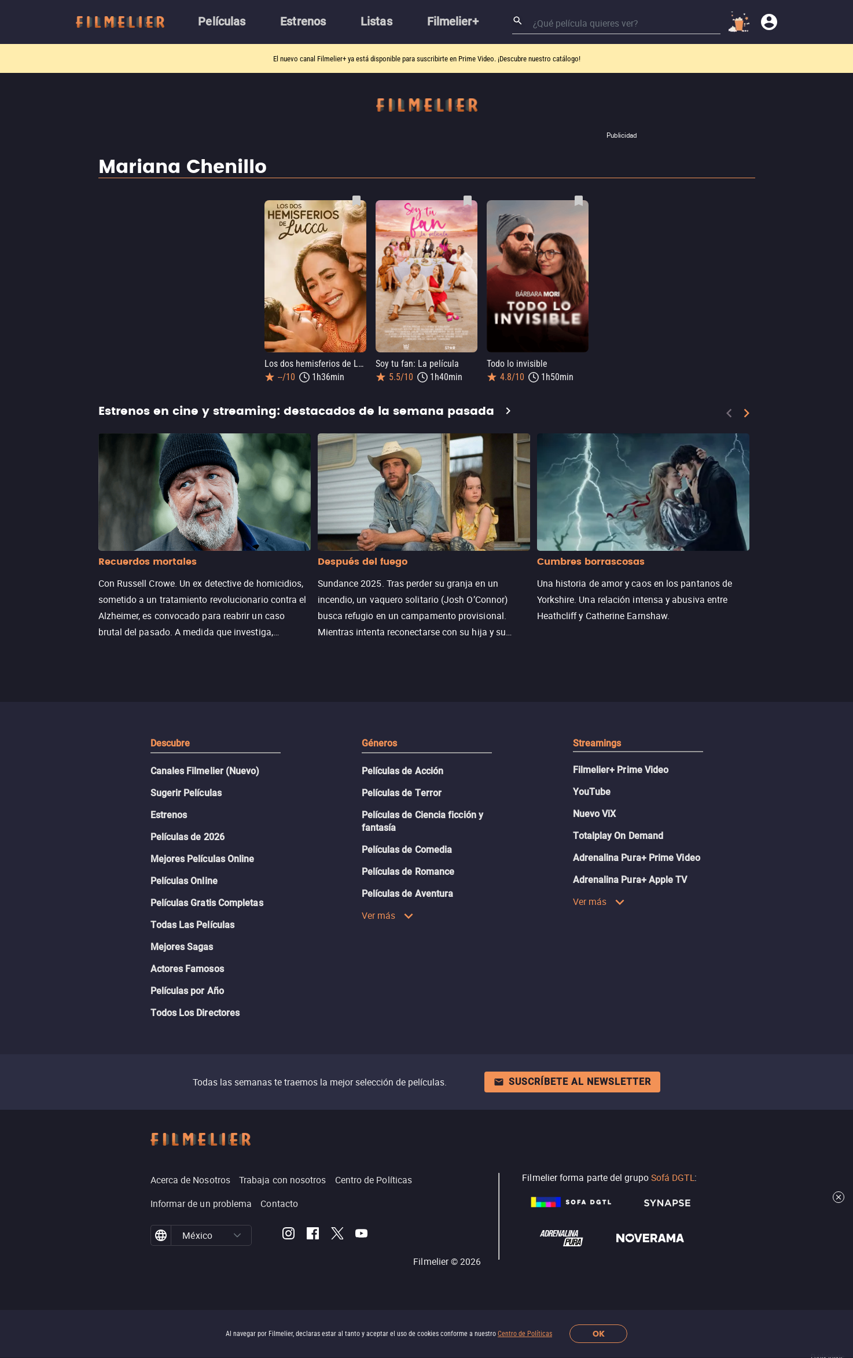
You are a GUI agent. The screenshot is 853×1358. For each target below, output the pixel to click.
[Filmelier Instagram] (288, 1235)
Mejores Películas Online (202, 858)
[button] (237, 1235)
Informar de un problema (201, 1203)
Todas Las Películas (192, 924)
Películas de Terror (402, 792)
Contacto (279, 1203)
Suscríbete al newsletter (572, 1081)
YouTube (592, 791)
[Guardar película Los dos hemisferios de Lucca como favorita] (356, 201)
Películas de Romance (408, 871)
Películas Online (184, 880)
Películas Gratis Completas (206, 902)
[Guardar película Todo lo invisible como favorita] (579, 201)
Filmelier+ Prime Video (621, 769)
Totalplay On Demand (618, 835)
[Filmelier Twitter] (337, 1235)
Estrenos (168, 814)
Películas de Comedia (407, 849)
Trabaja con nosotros (282, 1179)
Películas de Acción (403, 771)
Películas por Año (187, 990)
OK (599, 1334)
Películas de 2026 (187, 836)
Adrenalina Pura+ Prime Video (636, 857)
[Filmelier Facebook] (313, 1235)
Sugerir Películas (186, 792)
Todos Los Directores (195, 1012)
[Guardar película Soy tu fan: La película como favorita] (468, 201)
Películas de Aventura (408, 893)
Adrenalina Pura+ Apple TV (630, 879)
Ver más (388, 915)
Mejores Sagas (182, 946)
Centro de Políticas (525, 1334)
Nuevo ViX (594, 813)
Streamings (597, 743)
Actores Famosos (187, 968)
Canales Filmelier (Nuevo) (205, 771)
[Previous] (729, 413)
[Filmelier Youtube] (361, 1235)
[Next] (746, 413)
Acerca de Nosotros (190, 1179)
